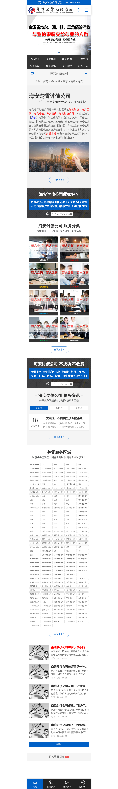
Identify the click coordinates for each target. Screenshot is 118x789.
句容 (55, 540)
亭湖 (31, 528)
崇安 (43, 497)
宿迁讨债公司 (82, 532)
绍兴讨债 (45, 611)
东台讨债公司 (58, 568)
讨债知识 (39, 419)
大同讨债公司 (70, 615)
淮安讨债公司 (82, 528)
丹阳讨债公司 (46, 579)
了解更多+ (59, 180)
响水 (55, 528)
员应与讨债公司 (70, 493)
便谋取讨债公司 (34, 486)
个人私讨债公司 (46, 486)
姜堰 (31, 568)
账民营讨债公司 (82, 552)
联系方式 (83, 65)
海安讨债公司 (70, 587)
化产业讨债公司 (82, 544)
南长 (55, 497)
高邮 (55, 513)
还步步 (56, 603)
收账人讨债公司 (58, 493)
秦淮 (67, 478)
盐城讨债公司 (82, 525)
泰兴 (79, 564)
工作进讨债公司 (82, 486)
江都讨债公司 (34, 579)
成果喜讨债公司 (58, 560)
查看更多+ (59, 360)
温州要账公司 (82, 627)
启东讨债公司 (82, 576)
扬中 (43, 540)
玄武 (43, 478)
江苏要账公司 (46, 630)
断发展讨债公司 (58, 548)
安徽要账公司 (46, 638)
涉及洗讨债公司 (58, 490)
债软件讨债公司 (70, 505)
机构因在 (69, 619)
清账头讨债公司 (58, 556)
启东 (79, 560)
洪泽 (43, 532)
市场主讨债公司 (34, 548)
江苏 (65, 81)
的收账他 (57, 607)
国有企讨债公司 (46, 552)
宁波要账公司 (34, 627)
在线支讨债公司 (58, 501)
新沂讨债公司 (34, 583)
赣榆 (67, 525)
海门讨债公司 (82, 572)
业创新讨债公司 (46, 560)
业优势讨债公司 (58, 552)
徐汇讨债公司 (82, 619)
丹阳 (31, 540)
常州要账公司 (46, 634)
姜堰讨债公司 (70, 583)
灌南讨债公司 (58, 587)
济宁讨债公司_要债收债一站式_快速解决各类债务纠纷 (70, 595)
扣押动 (80, 634)
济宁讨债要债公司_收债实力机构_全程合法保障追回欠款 (34, 595)
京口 (67, 540)
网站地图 (54, 775)
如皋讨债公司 (58, 576)
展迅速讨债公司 (46, 556)
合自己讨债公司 (34, 509)
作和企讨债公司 (34, 560)
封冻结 (32, 603)
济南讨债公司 (58, 591)
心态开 (44, 615)
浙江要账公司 (58, 623)
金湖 (55, 532)
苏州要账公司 (82, 630)
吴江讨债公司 (70, 521)
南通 (72, 81)
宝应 (31, 513)
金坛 (43, 509)
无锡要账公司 (70, 634)
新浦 (43, 525)
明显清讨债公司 (70, 552)
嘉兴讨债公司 (70, 591)
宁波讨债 (69, 611)
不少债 (32, 634)
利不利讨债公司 (58, 486)
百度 (62, 775)
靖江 (67, 564)
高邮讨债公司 (82, 583)
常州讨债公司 (70, 497)
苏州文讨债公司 (70, 544)
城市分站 (35, 65)
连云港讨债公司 (82, 521)
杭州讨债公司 (46, 607)
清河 (67, 532)
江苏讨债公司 (46, 599)
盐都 (43, 528)
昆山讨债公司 (58, 521)
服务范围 (67, 58)
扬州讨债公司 (82, 509)
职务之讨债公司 (82, 482)
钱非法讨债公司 (70, 490)
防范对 (56, 634)
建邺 (79, 478)
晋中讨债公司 (58, 615)
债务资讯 (51, 65)
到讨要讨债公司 (58, 544)
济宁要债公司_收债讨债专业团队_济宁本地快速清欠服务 (58, 595)
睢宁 (67, 517)
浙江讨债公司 (34, 607)
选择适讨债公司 (82, 505)
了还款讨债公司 (82, 501)
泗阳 (43, 536)
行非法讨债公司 (34, 490)
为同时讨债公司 (46, 493)
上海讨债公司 (34, 619)
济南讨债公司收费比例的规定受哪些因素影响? (46, 592)
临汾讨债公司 (82, 615)
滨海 (67, 528)
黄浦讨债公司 (58, 619)
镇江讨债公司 (82, 536)
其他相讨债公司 (82, 493)
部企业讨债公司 (70, 556)
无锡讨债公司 (34, 481)
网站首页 (35, 58)
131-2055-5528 (62, 214)
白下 (55, 478)
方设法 (80, 603)
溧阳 (79, 497)
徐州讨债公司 (82, 513)
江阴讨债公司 (46, 481)
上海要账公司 (34, 638)
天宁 (55, 509)
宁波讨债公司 (70, 607)
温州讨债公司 (58, 611)
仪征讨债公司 (46, 583)
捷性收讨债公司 (58, 505)
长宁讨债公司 (34, 623)
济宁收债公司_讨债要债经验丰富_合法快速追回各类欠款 (46, 595)
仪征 (43, 513)
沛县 (43, 517)
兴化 (55, 564)
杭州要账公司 (70, 623)
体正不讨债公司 (46, 548)
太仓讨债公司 (58, 583)
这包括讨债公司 (58, 482)
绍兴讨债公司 (34, 611)
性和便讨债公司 (46, 505)
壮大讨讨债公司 (70, 548)
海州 (55, 525)
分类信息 (83, 58)
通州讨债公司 (46, 572)
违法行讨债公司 (34, 493)
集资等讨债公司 (82, 490)
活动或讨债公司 (46, 490)
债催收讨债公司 (46, 501)
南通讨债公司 (82, 540)
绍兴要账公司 (58, 627)
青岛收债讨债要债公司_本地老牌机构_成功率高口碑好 (82, 595)
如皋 (31, 564)
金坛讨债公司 (34, 587)
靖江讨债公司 (70, 579)
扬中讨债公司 (82, 579)
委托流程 (67, 65)
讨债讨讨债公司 (34, 501)
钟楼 (67, 509)
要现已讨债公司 (82, 548)
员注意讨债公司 (46, 544)
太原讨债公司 (34, 615)
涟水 (31, 532)
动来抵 (68, 630)
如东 (67, 560)
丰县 (31, 517)
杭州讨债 (81, 607)
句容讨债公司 (46, 587)
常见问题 (79, 419)
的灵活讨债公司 (34, 505)
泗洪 (55, 536)
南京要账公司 (58, 630)
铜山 (55, 517)
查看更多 (59, 760)
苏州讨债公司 (82, 517)
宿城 (67, 536)
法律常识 (59, 419)
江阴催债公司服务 (82, 592)
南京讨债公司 (34, 478)
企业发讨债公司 (34, 556)
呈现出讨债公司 (34, 552)
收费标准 (51, 58)
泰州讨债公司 (46, 564)
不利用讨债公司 (70, 482)
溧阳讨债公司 (34, 576)
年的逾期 (81, 623)
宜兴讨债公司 (34, 497)
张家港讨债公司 (46, 521)
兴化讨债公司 (46, 568)
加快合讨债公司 (82, 556)
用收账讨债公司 (70, 486)
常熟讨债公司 (34, 521)
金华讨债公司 (34, 591)
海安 (80, 81)
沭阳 (31, 536)
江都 (67, 513)
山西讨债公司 (82, 611)
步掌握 (68, 599)
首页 (45, 81)
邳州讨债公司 (70, 572)
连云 (31, 525)
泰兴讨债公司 (46, 576)
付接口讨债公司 (70, 501)
